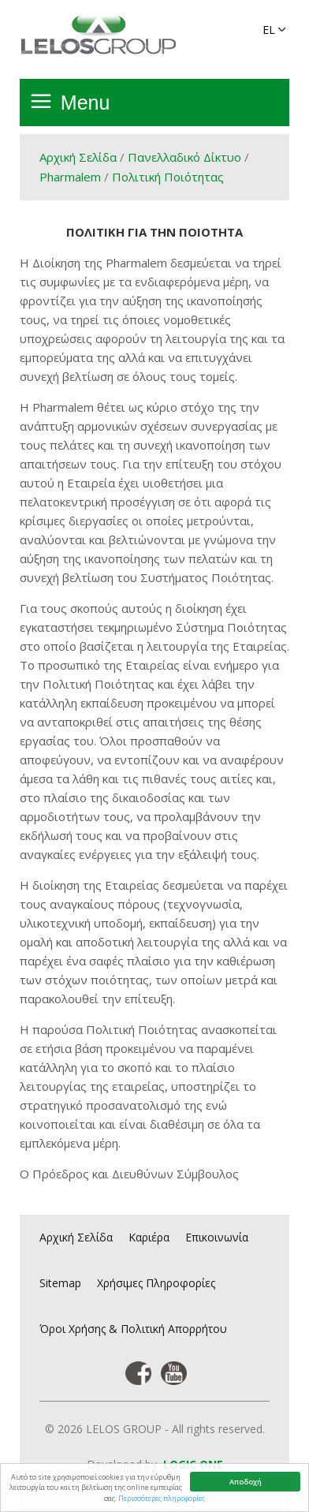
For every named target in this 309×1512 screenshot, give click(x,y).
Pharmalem (70, 177)
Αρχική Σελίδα (78, 157)
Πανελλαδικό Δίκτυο (184, 157)
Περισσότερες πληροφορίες (161, 1498)
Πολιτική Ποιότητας (168, 177)
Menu (85, 102)
